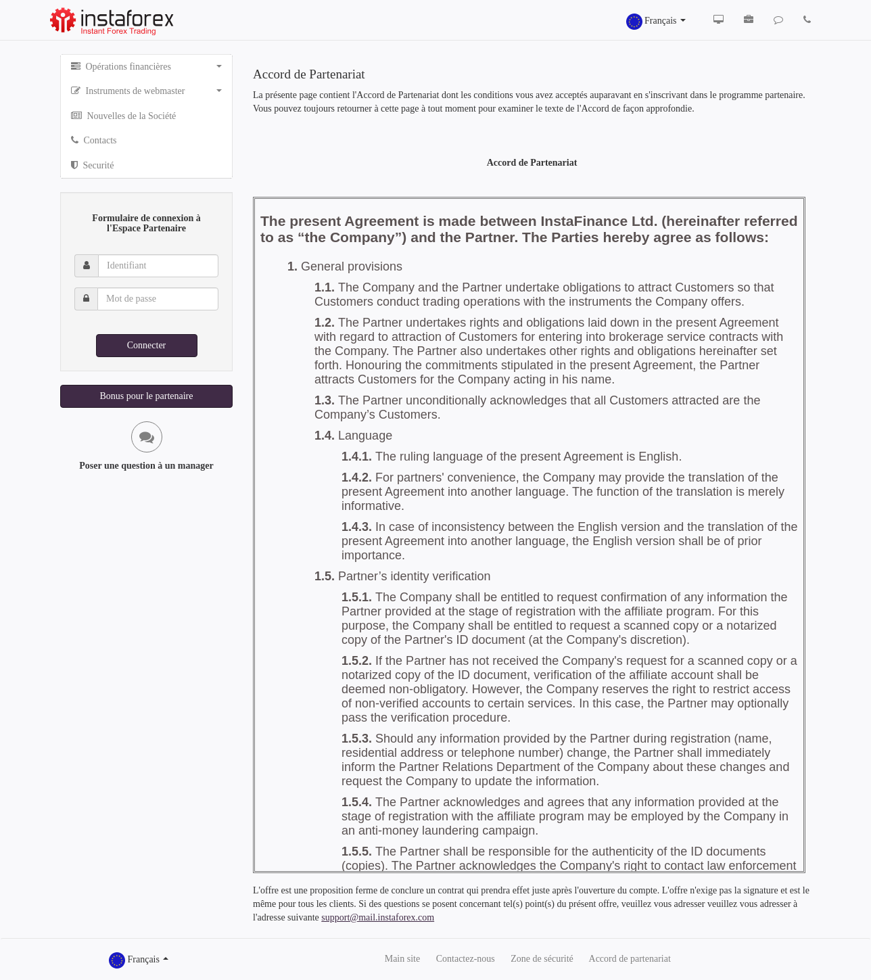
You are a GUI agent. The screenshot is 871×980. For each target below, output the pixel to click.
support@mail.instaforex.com (377, 917)
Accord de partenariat (630, 959)
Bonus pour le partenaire (146, 396)
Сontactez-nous (465, 959)
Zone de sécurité (542, 959)
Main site (403, 959)
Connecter (146, 345)
